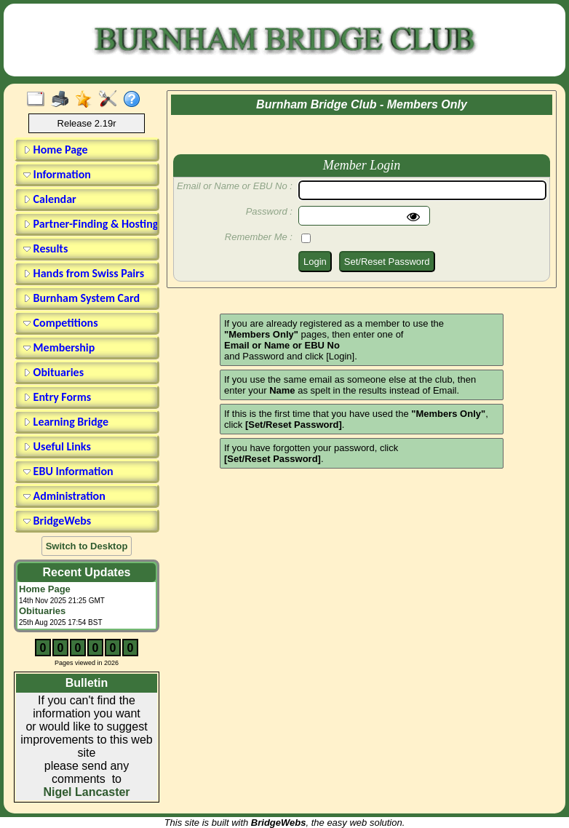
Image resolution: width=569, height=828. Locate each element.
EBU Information (68, 471)
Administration (64, 496)
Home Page (55, 149)
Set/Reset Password (387, 261)
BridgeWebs (57, 521)
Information (57, 174)
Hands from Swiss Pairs (83, 273)
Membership (59, 347)
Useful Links (57, 446)
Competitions (60, 323)
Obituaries (53, 372)
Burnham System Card (81, 298)
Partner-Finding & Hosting (88, 224)
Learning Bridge (65, 422)
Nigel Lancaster (86, 792)
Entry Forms (57, 397)
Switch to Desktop (87, 546)
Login (315, 261)
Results (45, 248)
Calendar (49, 199)
